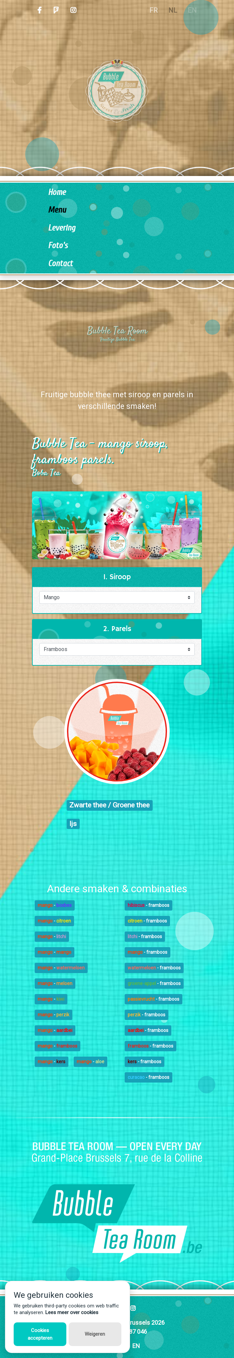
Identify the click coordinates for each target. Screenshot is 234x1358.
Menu (57, 210)
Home (57, 192)
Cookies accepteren (40, 1334)
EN (136, 1345)
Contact (60, 263)
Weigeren (95, 1334)
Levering (61, 228)
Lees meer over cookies (71, 1312)
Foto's (58, 246)
